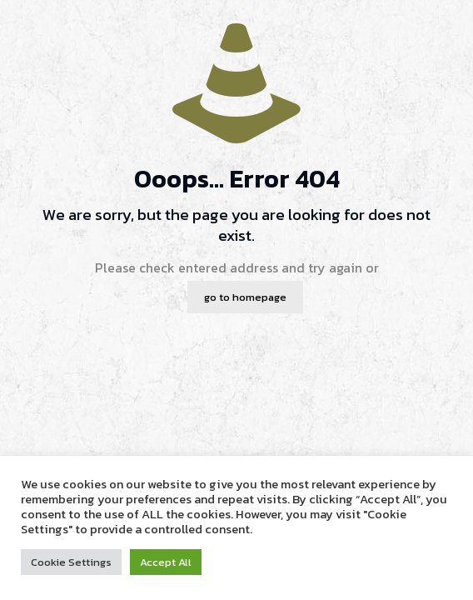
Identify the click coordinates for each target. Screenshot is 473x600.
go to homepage (245, 297)
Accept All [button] (166, 562)
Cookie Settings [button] (71, 562)
